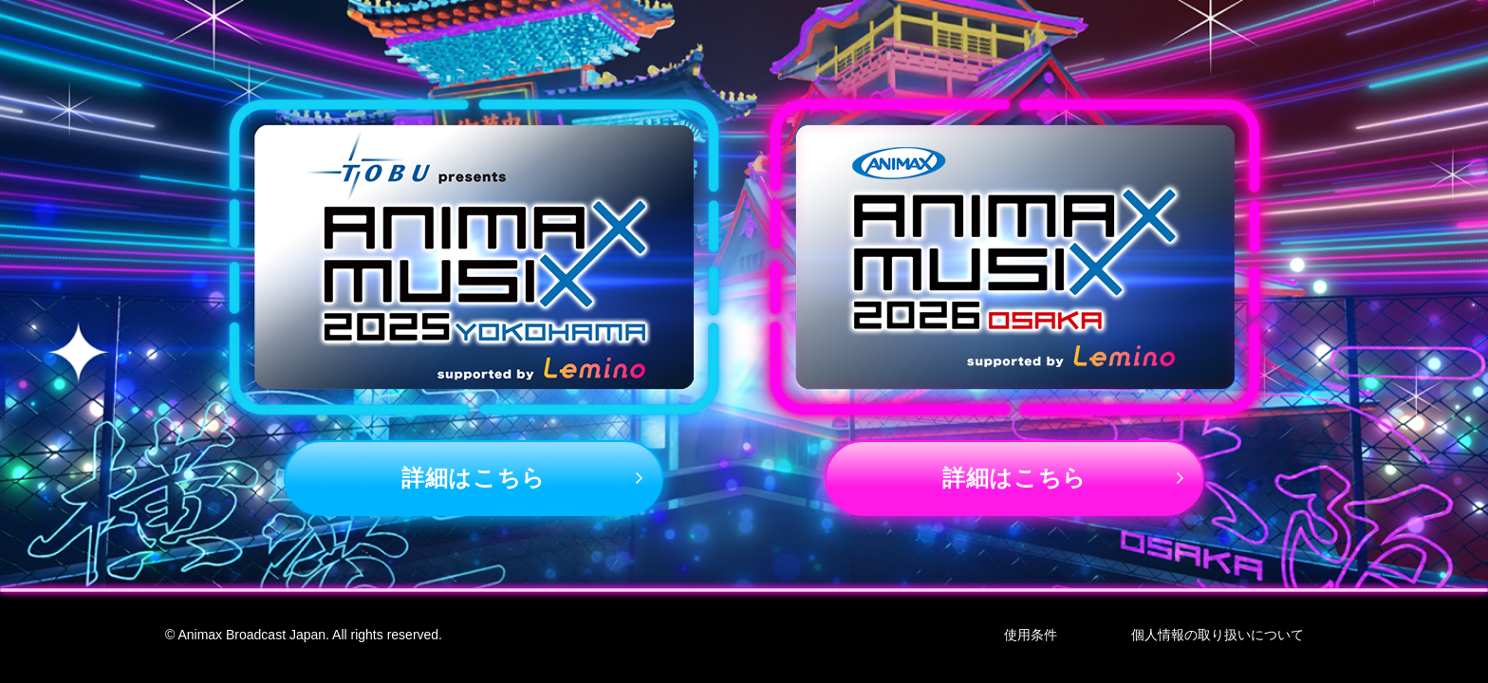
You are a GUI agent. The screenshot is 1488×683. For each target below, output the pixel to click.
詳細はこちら (473, 477)
